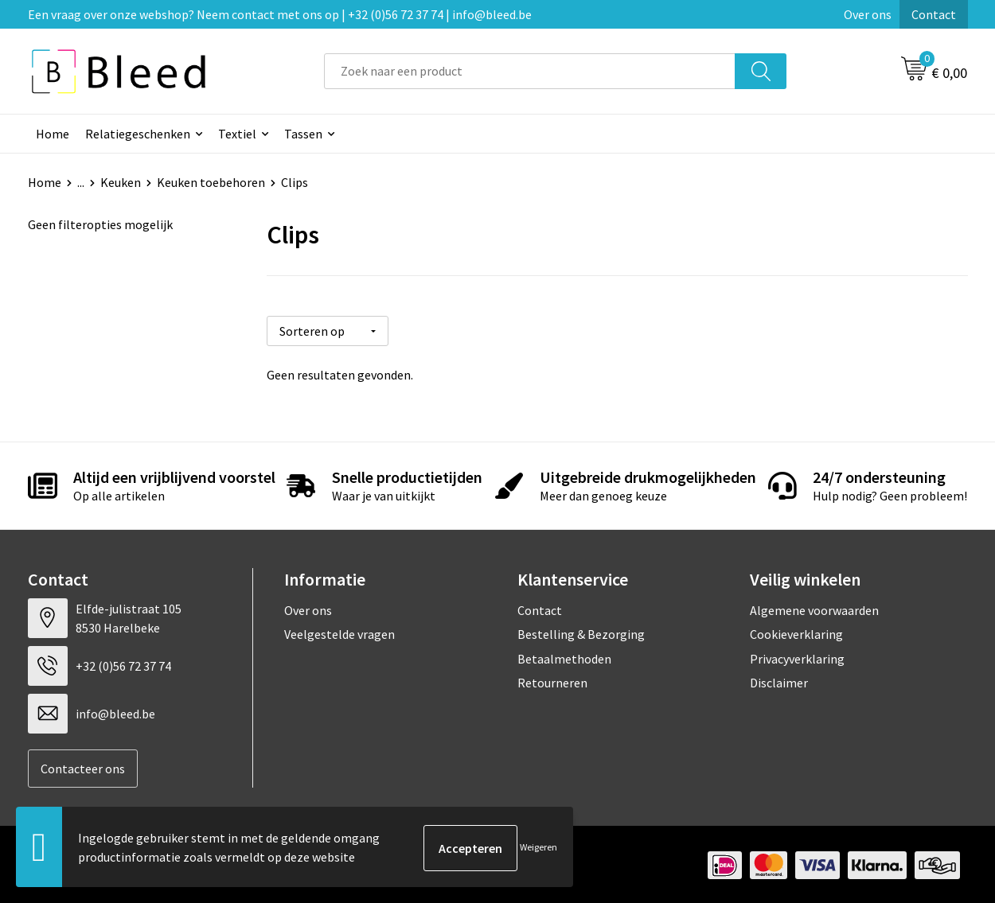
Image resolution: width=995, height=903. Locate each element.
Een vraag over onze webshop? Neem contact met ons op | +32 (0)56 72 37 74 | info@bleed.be (280, 14)
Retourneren (552, 681)
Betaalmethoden (564, 656)
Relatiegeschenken (137, 134)
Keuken (120, 182)
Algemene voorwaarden (814, 608)
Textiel (237, 134)
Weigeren (538, 848)
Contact (933, 14)
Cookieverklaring (796, 632)
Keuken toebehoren (211, 182)
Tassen (303, 134)
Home (52, 134)
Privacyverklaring (797, 656)
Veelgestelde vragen (339, 632)
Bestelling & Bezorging (581, 632)
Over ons (868, 14)
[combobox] (530, 71)
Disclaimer (779, 681)
